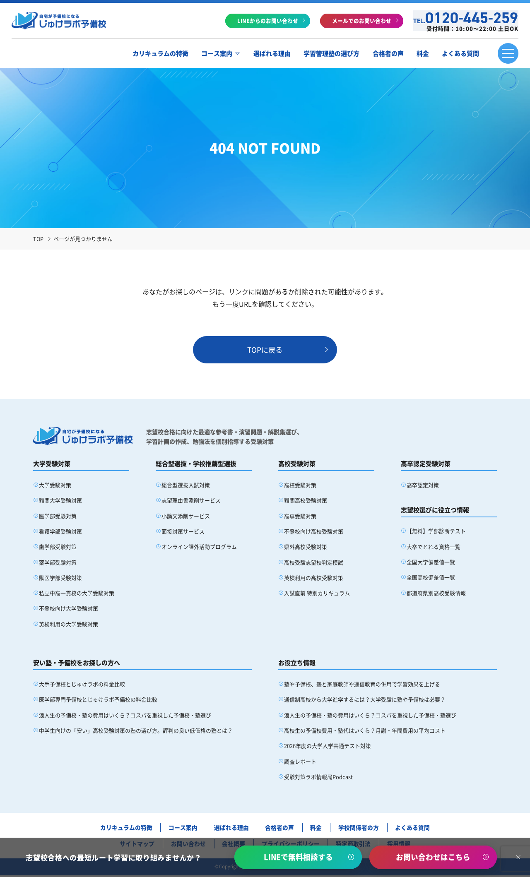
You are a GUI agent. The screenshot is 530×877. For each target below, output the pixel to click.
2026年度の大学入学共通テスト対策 (327, 749)
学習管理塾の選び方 (329, 53)
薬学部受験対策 (58, 563)
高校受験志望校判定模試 (313, 563)
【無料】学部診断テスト (436, 532)
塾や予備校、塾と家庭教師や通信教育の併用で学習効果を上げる (362, 686)
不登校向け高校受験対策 (313, 532)
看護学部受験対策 (60, 532)
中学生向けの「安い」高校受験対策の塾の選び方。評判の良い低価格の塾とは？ (136, 733)
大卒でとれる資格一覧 (433, 547)
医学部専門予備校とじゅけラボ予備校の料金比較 (98, 702)
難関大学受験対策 (60, 501)
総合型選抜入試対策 (185, 486)
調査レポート (300, 764)
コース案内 (214, 53)
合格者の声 (386, 53)
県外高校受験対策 (305, 548)
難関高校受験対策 (305, 501)
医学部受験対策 (58, 517)
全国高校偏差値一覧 (431, 579)
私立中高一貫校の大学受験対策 (76, 595)
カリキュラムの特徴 (158, 53)
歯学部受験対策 (58, 548)
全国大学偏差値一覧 (431, 563)
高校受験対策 (300, 486)
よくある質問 (459, 53)
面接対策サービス (183, 532)
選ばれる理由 (269, 53)
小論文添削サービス (185, 517)
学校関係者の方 (359, 830)
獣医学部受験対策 (60, 579)
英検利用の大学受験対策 (68, 626)
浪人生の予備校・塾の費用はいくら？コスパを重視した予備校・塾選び (125, 717)
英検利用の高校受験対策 (313, 579)
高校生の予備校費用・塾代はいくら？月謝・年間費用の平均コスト (365, 733)
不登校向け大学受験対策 (68, 610)
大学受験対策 (55, 486)
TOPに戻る (265, 350)
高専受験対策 (300, 517)
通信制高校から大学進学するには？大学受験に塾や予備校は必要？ (365, 702)
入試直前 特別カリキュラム (317, 595)
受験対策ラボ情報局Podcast (318, 780)
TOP (38, 239)
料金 (421, 53)
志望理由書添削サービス (191, 501)
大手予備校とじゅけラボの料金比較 (82, 686)
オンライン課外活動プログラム (199, 548)
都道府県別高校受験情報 (436, 594)
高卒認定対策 (423, 486)
